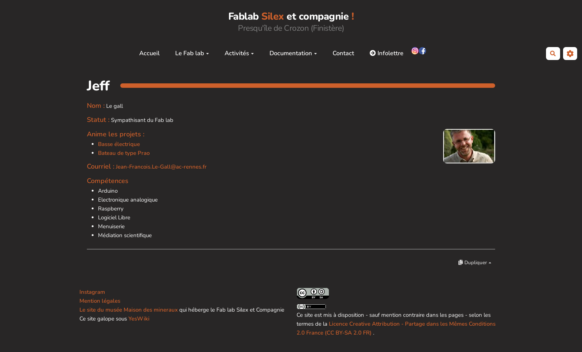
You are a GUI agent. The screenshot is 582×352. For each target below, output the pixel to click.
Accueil (149, 53)
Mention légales (99, 301)
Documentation (293, 53)
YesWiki (139, 318)
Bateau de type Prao (124, 153)
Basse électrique (119, 144)
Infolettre (386, 53)
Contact (343, 53)
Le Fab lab (192, 53)
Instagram (92, 292)
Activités (239, 53)
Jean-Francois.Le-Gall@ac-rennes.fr (161, 166)
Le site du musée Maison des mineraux (128, 309)
